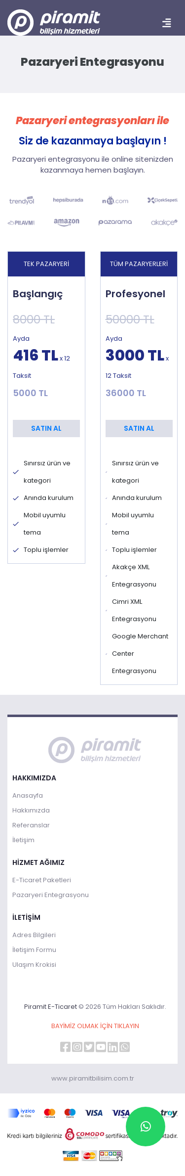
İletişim (23, 840)
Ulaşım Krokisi (34, 964)
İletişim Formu (34, 949)
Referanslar (31, 825)
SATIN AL (46, 428)
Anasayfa (27, 795)
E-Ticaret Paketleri (41, 880)
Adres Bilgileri (34, 935)
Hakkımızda (31, 810)
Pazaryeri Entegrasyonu (50, 895)
